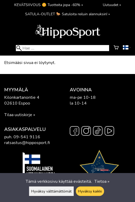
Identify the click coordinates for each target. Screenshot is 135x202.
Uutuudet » (112, 4)
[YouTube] (109, 131)
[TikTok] (98, 131)
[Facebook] (74, 131)
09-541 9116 (26, 137)
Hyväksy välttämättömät (51, 191)
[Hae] (62, 48)
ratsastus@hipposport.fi (27, 143)
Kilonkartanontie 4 (21, 97)
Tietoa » (101, 181)
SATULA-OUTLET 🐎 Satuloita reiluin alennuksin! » (67, 14)
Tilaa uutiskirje (18, 115)
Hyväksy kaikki (90, 191)
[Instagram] (86, 131)
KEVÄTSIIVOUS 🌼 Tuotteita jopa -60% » (48, 4)
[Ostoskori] (116, 48)
